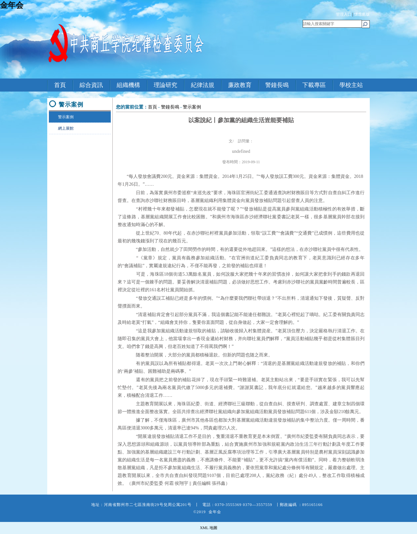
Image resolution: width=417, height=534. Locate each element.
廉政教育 (240, 85)
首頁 (60, 85)
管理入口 (344, 14)
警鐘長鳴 (277, 85)
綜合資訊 (91, 85)
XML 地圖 (208, 528)
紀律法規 (202, 85)
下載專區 (314, 85)
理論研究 (165, 85)
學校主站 (351, 85)
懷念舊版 (362, 14)
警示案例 (62, 117)
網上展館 (62, 128)
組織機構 (128, 85)
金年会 (11, 5)
